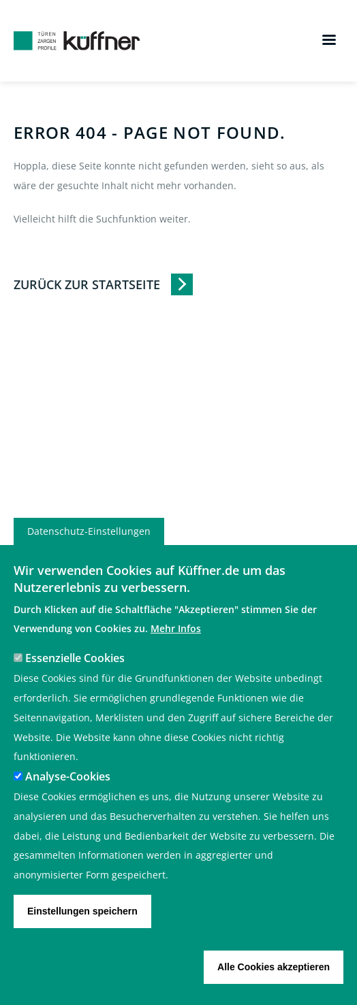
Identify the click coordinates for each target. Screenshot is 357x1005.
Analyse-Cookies (67, 801)
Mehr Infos (176, 653)
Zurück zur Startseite (87, 284)
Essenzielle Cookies (75, 683)
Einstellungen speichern (82, 935)
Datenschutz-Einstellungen (89, 555)
